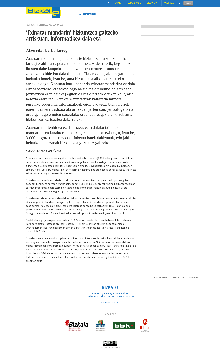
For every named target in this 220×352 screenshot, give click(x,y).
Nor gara (193, 277)
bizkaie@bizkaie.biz (110, 302)
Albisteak (87, 13)
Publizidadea (160, 277)
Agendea (169, 3)
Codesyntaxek (106, 347)
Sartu (188, 3)
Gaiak (119, 3)
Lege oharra (178, 277)
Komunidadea (134, 3)
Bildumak (153, 3)
